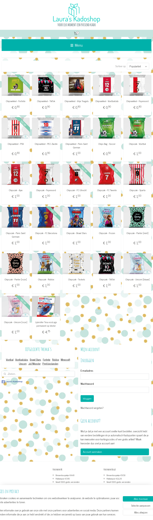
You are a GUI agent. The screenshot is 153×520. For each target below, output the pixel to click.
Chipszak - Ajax (15, 190)
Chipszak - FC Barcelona (46, 233)
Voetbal (9, 359)
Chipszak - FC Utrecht (77, 190)
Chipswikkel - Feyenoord (137, 101)
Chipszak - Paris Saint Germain (15, 234)
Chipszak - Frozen (107, 233)
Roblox (55, 359)
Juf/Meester (34, 364)
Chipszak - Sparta (137, 190)
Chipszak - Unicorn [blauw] (137, 279)
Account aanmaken (92, 452)
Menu (77, 45)
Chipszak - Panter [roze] (15, 279)
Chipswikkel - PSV (16, 144)
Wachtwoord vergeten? (92, 408)
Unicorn (23, 364)
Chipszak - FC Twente (107, 190)
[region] (57, 506)
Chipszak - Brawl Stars (76, 233)
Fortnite (46, 359)
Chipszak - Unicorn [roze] (15, 322)
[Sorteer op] (138, 66)
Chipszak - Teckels (76, 279)
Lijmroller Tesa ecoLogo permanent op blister (46, 324)
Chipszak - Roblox (46, 279)
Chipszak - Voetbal (137, 144)
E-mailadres (87, 371)
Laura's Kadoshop (12, 382)
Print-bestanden (50, 364)
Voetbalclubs (21, 359)
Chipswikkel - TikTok (46, 101)
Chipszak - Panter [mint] (137, 233)
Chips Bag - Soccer (106, 144)
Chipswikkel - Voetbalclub (106, 101)
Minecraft (65, 359)
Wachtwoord (87, 384)
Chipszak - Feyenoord (46, 190)
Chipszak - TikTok (107, 279)
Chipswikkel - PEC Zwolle (46, 144)
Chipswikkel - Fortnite (15, 101)
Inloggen (87, 398)
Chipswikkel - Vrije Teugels (77, 101)
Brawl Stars (35, 359)
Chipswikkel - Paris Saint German (76, 145)
